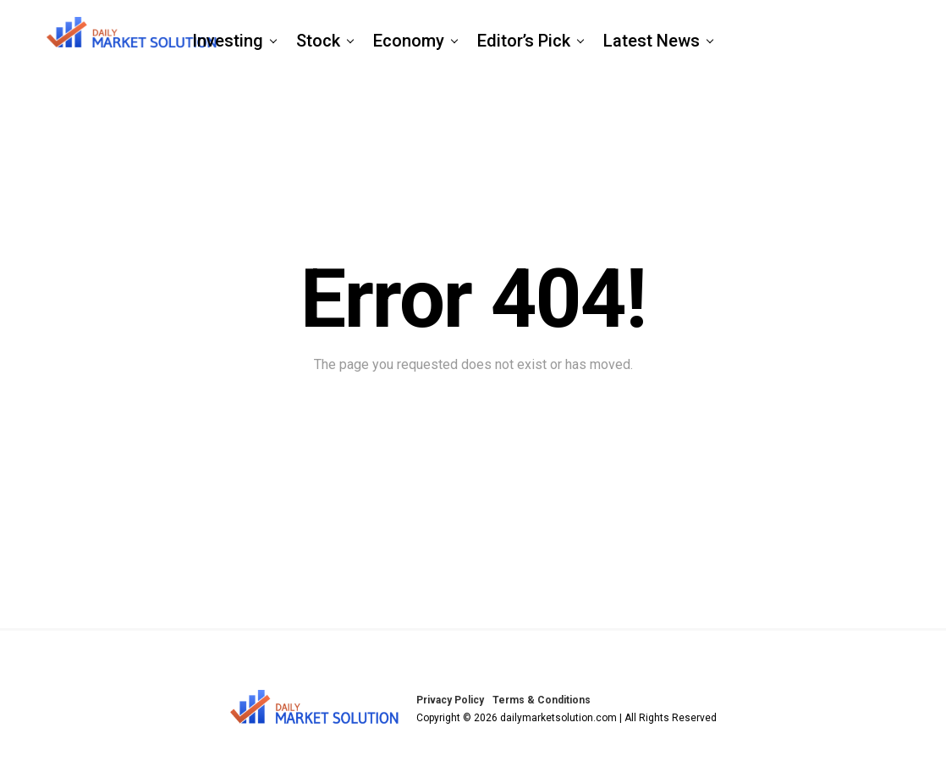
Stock (318, 40)
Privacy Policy (450, 700)
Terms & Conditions (541, 700)
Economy (408, 40)
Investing (227, 40)
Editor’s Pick (523, 40)
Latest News (651, 40)
